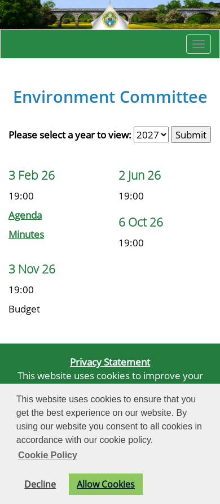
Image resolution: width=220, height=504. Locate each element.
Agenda (25, 214)
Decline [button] (40, 484)
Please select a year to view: (69, 134)
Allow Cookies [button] (106, 484)
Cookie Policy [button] (47, 455)
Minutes (26, 234)
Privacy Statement (110, 361)
